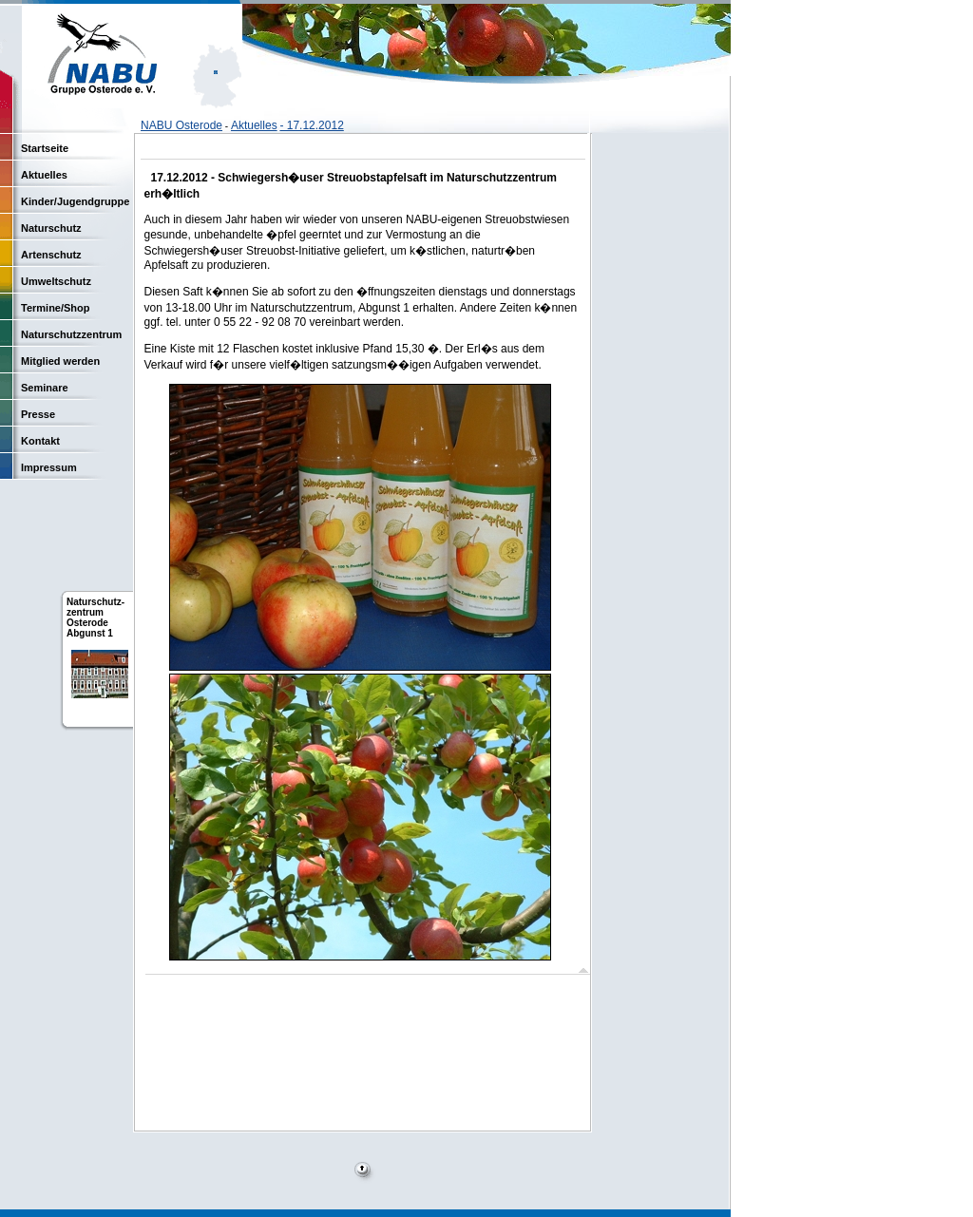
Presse (38, 414)
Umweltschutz (56, 281)
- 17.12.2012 (311, 125)
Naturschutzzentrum (71, 334)
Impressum (49, 467)
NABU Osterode (181, 125)
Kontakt (40, 441)
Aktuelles (254, 125)
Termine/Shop (55, 308)
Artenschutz (51, 254)
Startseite (44, 148)
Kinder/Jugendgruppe (75, 201)
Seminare (44, 387)
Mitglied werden (60, 361)
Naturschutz (51, 228)
